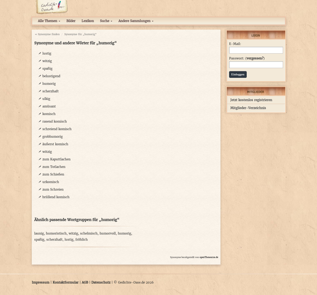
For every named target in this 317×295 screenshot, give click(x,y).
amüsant (49, 106)
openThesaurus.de (209, 257)
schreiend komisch (57, 129)
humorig (49, 84)
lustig (46, 53)
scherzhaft (50, 91)
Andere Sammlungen (135, 21)
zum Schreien (53, 189)
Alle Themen (49, 21)
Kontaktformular (65, 282)
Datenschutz (100, 282)
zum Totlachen (53, 167)
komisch (49, 114)
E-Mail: (235, 44)
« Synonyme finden (47, 34)
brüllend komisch (55, 197)
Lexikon (88, 21)
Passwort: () (247, 58)
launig (39, 233)
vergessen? (255, 58)
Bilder (70, 21)
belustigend (51, 76)
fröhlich (81, 239)
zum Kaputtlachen (56, 159)
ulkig (46, 99)
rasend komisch (54, 121)
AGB (85, 282)
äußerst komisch (55, 144)
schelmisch (89, 233)
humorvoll (108, 233)
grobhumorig (52, 137)
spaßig (47, 68)
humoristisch (56, 233)
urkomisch (50, 182)
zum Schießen (53, 174)
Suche (106, 21)
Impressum (40, 282)
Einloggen (237, 74)
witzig (47, 61)
